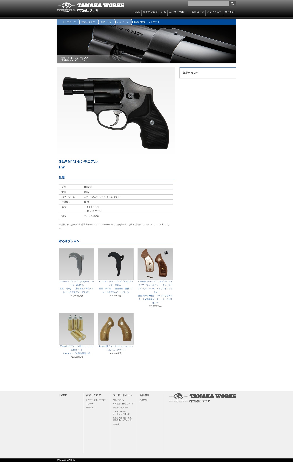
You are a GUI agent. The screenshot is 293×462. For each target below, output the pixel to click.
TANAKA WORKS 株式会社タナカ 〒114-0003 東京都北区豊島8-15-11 (90, 7)
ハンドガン (123, 22)
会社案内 (230, 11)
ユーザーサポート (179, 11)
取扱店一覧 (198, 11)
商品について (118, 400)
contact (116, 424)
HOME (136, 11)
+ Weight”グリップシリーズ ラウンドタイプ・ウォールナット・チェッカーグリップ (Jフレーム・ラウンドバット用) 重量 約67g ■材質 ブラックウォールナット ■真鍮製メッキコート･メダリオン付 (155, 292)
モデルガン (90, 408)
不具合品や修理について (123, 404)
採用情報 (143, 400)
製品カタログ (88, 22)
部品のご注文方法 (120, 408)
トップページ (69, 22)
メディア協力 (214, 11)
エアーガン (106, 22)
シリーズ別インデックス (96, 400)
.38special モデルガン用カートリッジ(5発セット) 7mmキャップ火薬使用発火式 (76, 349)
